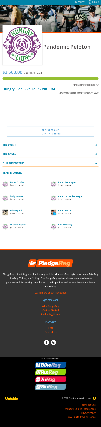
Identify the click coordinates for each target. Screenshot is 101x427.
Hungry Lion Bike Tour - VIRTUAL (29, 89)
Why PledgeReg (50, 306)
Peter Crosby (17, 182)
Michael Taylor (18, 224)
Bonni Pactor (65, 210)
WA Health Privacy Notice (82, 416)
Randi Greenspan (67, 182)
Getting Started (50, 310)
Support (80, 2)
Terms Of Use (88, 404)
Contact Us (51, 332)
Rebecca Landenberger (70, 196)
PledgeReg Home (50, 314)
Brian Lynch (16, 210)
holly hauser (16, 196)
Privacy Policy (88, 412)
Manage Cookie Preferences (80, 408)
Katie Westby (65, 224)
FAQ (50, 328)
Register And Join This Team (51, 131)
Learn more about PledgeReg (50, 292)
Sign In (93, 2)
